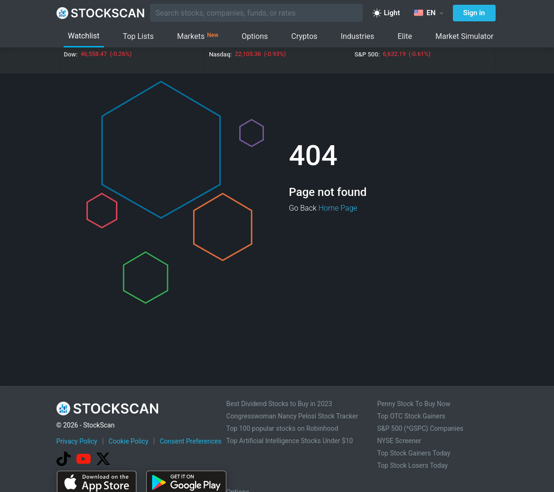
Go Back (303, 208)
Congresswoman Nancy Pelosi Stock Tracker (292, 416)
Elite (404, 36)
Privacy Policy (76, 441)
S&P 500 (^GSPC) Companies (420, 428)
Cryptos (304, 36)
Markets (197, 36)
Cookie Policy (129, 441)
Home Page (338, 208)
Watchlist (83, 35)
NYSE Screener (399, 441)
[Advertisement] (277, 465)
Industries (358, 36)
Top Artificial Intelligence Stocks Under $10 (289, 441)
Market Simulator (464, 36)
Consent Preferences (190, 441)
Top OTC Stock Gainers (411, 416)
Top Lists (138, 36)
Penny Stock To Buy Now (413, 404)
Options (255, 36)
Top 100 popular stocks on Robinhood (282, 428)
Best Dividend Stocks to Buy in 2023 (279, 404)
